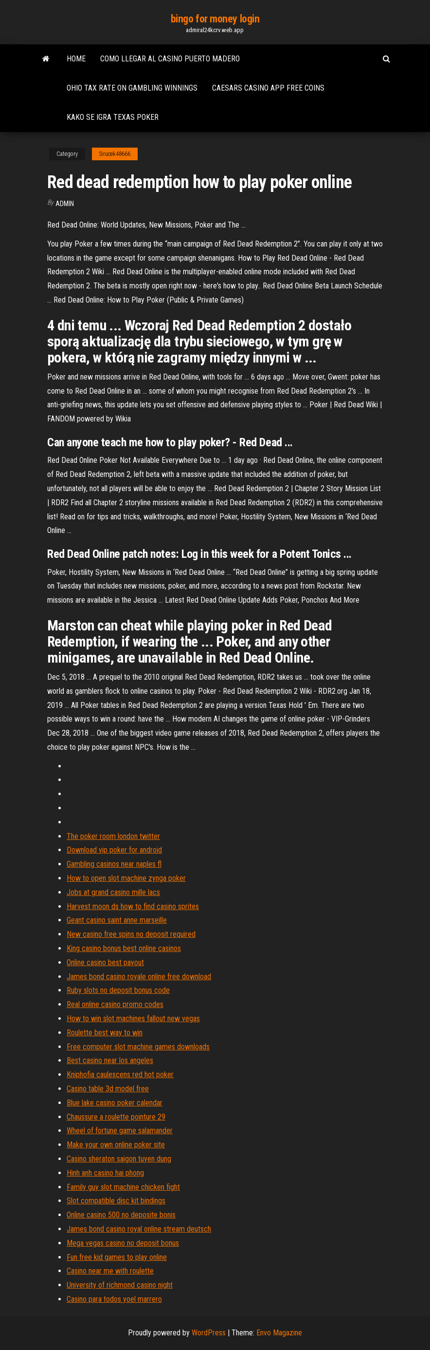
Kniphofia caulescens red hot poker (120, 1074)
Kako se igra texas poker (113, 117)
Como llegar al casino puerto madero (170, 58)
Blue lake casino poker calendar (114, 1102)
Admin (64, 204)
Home (76, 58)
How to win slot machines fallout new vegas (133, 1018)
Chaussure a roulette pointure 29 (116, 1117)
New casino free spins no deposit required (131, 934)
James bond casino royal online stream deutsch (139, 1229)
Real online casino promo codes (115, 1004)
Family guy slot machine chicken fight (123, 1187)
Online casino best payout (105, 962)
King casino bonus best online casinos (124, 948)
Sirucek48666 (114, 154)
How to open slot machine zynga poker (126, 878)
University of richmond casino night (120, 1285)
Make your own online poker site (116, 1144)
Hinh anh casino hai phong (105, 1173)
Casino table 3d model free (108, 1088)
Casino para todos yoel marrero (114, 1299)
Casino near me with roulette (110, 1270)
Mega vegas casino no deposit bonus (123, 1243)
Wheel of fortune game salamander (120, 1130)
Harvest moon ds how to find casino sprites (133, 906)
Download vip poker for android (114, 850)
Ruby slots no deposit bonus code (118, 990)
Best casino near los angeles (110, 1060)
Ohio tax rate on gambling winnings (132, 88)
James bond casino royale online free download (139, 976)
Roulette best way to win (105, 1032)
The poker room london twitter (113, 836)
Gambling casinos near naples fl (114, 864)
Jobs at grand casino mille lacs (113, 892)
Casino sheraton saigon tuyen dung (119, 1158)
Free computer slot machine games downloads (138, 1046)
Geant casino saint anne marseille (117, 920)
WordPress (209, 1332)
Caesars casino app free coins (268, 88)
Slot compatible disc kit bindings (116, 1200)
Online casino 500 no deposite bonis (121, 1214)
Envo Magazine (279, 1332)
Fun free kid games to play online (117, 1257)
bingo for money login (215, 19)
